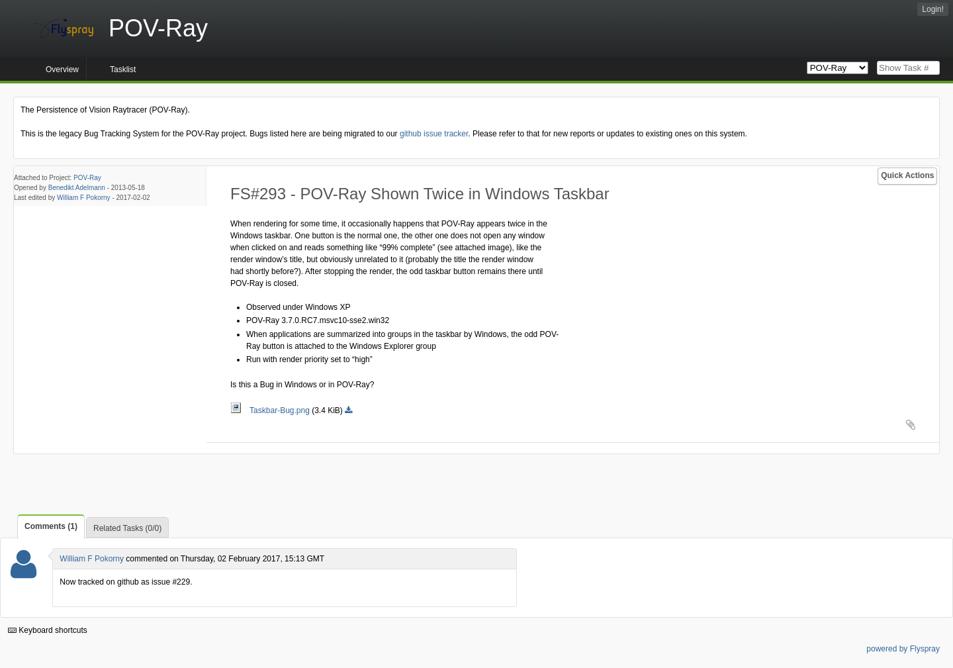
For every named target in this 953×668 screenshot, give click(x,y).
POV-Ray (87, 177)
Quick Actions (907, 175)
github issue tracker (434, 133)
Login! (933, 9)
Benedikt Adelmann (76, 187)
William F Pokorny (84, 197)
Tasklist (123, 69)
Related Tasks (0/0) (127, 528)
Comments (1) (50, 526)
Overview (62, 69)
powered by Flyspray (903, 648)
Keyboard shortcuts (47, 630)
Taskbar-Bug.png (271, 410)
